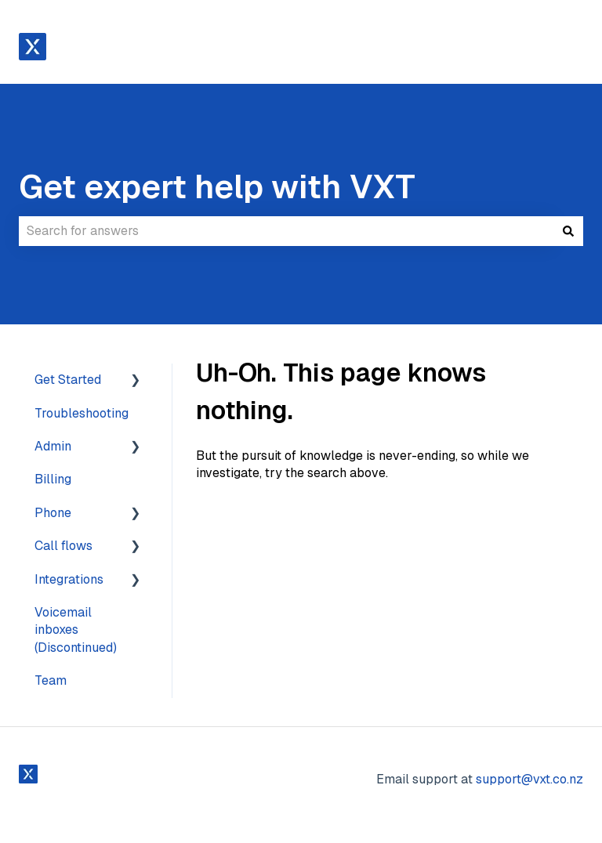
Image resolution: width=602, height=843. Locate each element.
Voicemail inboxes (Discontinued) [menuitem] (75, 630)
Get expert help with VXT (217, 186)
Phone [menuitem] (52, 513)
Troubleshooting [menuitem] (81, 413)
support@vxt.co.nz (529, 779)
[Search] (568, 231)
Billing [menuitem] (52, 479)
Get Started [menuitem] (67, 379)
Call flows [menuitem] (63, 545)
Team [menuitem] (50, 680)
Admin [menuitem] (52, 446)
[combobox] (286, 231)
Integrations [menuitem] (68, 579)
